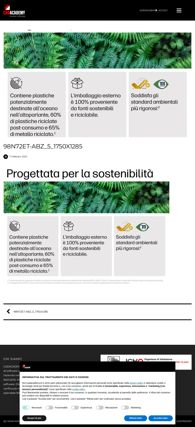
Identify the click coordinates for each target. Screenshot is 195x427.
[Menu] (179, 10)
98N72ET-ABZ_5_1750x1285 (28, 311)
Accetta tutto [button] (161, 418)
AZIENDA (145, 10)
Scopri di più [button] (34, 418)
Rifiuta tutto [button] (135, 418)
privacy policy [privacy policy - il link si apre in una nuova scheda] (136, 383)
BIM (152, 10)
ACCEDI (162, 10)
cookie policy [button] (78, 389)
